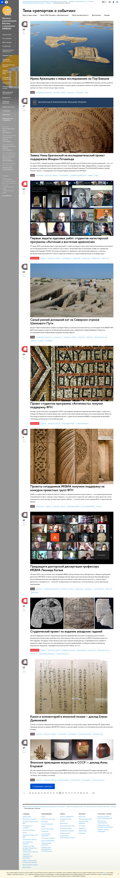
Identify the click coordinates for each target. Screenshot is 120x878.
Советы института (8, 107)
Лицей (43, 816)
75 (66, 793)
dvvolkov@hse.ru (7, 132)
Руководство (6, 97)
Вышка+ (43, 826)
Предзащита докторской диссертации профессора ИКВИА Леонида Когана (64, 568)
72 (57, 793)
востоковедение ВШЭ (87, 506)
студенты (43, 258)
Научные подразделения (66, 816)
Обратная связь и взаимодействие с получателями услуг (46, 849)
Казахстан (34, 340)
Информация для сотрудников (7, 119)
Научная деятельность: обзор (7, 71)
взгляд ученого (57, 337)
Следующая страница (42, 786)
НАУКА (62, 814)
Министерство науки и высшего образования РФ (105, 817)
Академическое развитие (67, 830)
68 (45, 793)
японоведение (72, 734)
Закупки (25, 832)
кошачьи (41, 340)
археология (71, 92)
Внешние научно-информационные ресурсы (67, 836)
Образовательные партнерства (46, 844)
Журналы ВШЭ (83, 830)
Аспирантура (6, 46)
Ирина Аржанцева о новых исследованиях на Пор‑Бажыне (69, 78)
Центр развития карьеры (48, 838)
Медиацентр (82, 828)
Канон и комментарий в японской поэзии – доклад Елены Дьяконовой (68, 718)
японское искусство (98, 780)
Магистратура (6, 42)
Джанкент (90, 337)
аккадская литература (68, 650)
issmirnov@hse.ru (7, 141)
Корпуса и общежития (29, 830)
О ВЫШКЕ (26, 814)
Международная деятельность (7, 93)
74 (63, 793)
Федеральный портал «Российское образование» (105, 826)
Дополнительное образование (46, 834)
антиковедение (63, 175)
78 (75, 793)
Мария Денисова (7, 167)
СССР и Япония (75, 780)
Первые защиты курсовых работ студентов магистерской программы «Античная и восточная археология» (69, 240)
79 (78, 793)
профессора (39, 506)
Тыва (86, 92)
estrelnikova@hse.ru (8, 160)
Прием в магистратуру (47, 829)
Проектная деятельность (7, 60)
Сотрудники (6, 111)
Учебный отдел (7, 55)
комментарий (62, 734)
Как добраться (6, 195)
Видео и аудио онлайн (30, 15)
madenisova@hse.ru (8, 169)
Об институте (7, 34)
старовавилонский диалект (46, 653)
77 (72, 793)
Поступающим (7, 38)
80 (81, 793)
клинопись (34, 653)
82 (87, 793)
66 (39, 793)
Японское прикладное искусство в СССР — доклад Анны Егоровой (68, 764)
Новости (113, 806)
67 (42, 793)
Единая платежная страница (30, 864)
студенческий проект (82, 423)
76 (69, 793)
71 (54, 793)
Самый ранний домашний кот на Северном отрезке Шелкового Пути (64, 321)
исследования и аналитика (43, 92)
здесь (104, 872)
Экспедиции (6, 83)
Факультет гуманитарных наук (74, 806)
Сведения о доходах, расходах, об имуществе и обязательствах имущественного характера (30, 848)
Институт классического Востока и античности (96, 806)
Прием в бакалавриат (47, 824)
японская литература (85, 734)
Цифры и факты (27, 816)
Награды (107, 15)
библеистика (96, 258)
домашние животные (101, 337)
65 (36, 793)
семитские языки (98, 589)
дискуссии (39, 589)
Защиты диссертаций (65, 828)
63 (30, 793)
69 (48, 793)
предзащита (88, 589)
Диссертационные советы (67, 826)
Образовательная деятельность (8, 50)
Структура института (5, 102)
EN (105, 2)
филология (109, 589)
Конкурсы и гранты (65, 833)
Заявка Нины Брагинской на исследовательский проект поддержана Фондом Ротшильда (67, 157)
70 (51, 793)
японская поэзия (97, 734)
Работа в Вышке (27, 867)
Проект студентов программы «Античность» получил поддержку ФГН (66, 405)
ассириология (86, 258)
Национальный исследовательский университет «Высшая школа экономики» (44, 806)
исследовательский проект (78, 175)
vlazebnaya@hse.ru (7, 150)
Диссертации (96, 15)
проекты (98, 506)
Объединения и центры (7, 87)
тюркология (105, 258)
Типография (82, 826)
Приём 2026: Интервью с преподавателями (54, 15)
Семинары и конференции (6, 78)
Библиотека (82, 816)
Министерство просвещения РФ (102, 822)
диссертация (79, 589)
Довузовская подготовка (48, 819)
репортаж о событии (59, 92)
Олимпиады (44, 821)
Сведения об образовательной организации (27, 856)
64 (33, 793)
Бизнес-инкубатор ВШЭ (47, 840)
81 (84, 793)
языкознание (34, 592)
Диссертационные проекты (8, 65)
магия (96, 175)
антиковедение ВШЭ (68, 423)
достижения (39, 175)
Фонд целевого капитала (29, 839)
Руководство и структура (29, 819)
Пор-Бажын (79, 92)
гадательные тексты (103, 650)
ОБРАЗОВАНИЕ (46, 814)
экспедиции (49, 340)
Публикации (6, 114)
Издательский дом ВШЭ (85, 819)
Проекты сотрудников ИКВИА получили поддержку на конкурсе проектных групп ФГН (67, 488)
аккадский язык (81, 650)
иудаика (90, 175)
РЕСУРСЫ (82, 814)
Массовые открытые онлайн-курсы (103, 830)
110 (93, 793)
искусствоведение (63, 780)
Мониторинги (64, 823)
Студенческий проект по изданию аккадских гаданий (66, 631)
